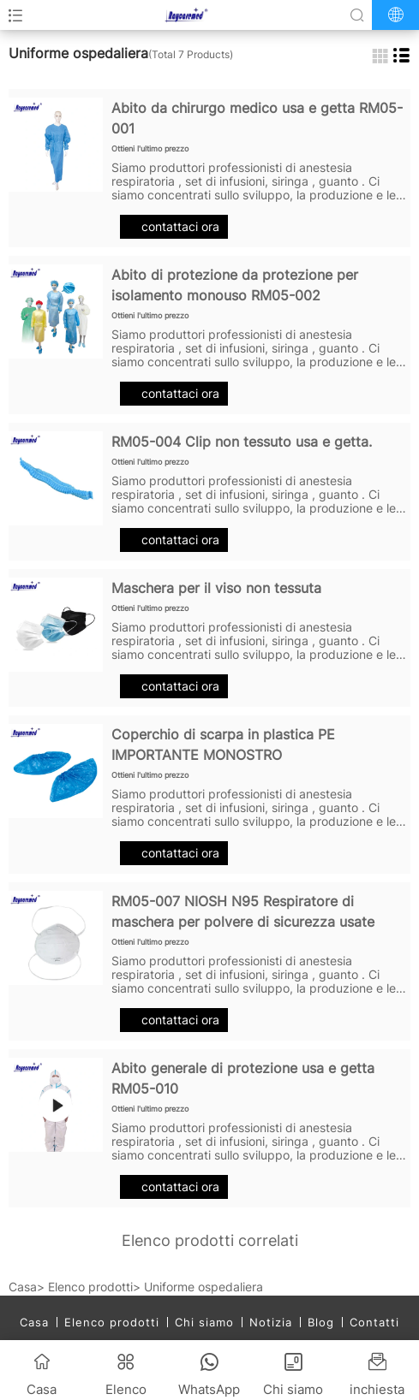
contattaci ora (174, 226)
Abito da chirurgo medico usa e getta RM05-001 (257, 118)
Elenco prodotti (90, 1286)
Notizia (270, 1322)
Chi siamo (204, 1322)
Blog (321, 1322)
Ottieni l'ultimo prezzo (150, 148)
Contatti (374, 1322)
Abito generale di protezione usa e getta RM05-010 (242, 1078)
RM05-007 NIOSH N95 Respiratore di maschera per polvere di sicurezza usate (242, 911)
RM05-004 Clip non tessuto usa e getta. (241, 441)
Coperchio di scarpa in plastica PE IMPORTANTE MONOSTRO (223, 744)
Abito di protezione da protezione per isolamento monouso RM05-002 (234, 285)
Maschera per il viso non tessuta (216, 587)
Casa (23, 1286)
